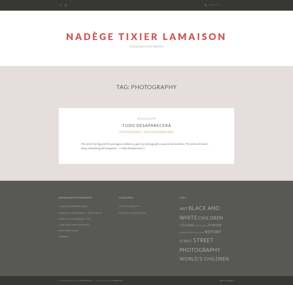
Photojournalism (158, 132)
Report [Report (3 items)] (213, 231)
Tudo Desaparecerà (146, 125)
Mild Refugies (68, 230)
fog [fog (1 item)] (202, 232)
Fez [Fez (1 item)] (197, 232)
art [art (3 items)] (184, 208)
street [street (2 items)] (186, 241)
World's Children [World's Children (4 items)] (204, 259)
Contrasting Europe (74, 224)
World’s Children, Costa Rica (80, 213)
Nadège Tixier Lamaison (146, 36)
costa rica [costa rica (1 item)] (201, 225)
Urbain (64, 236)
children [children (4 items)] (210, 218)
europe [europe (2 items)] (215, 225)
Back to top (227, 280)
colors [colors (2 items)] (187, 225)
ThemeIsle (117, 280)
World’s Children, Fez (75, 218)
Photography (131, 132)
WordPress (86, 280)
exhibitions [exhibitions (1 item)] (187, 232)
